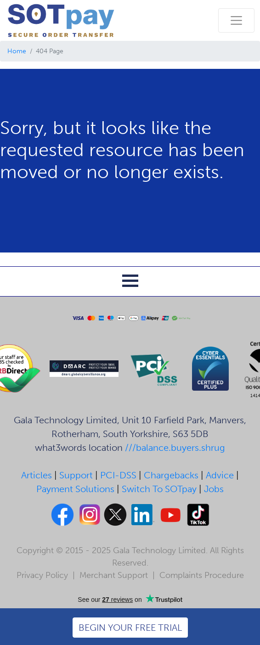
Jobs (214, 488)
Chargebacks (171, 475)
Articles (36, 475)
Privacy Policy (42, 575)
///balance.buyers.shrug (175, 447)
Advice (220, 475)
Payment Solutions (75, 488)
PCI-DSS (118, 475)
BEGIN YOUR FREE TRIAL (130, 627)
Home (16, 51)
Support (76, 475)
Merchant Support (113, 575)
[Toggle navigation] (236, 20)
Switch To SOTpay (159, 488)
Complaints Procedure (201, 575)
